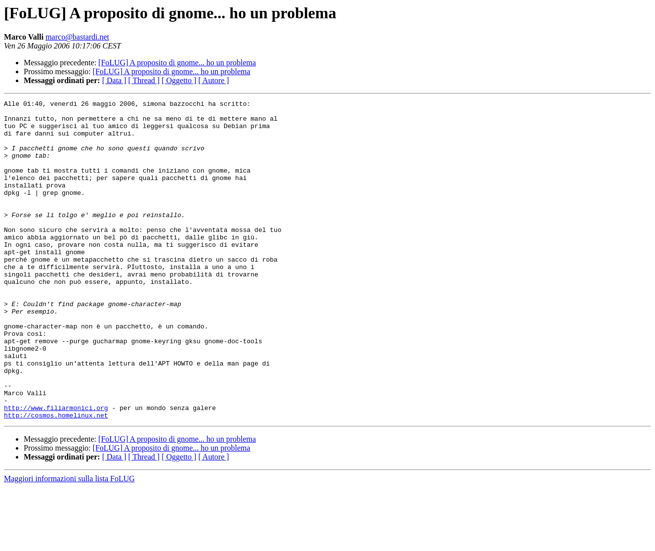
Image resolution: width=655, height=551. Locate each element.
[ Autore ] (213, 80)
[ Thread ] (144, 80)
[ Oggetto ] (179, 80)
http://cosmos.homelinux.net (56, 478)
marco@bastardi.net (77, 37)
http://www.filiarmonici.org (56, 469)
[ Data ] (114, 80)
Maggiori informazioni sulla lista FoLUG (69, 542)
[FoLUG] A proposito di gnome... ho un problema (177, 62)
